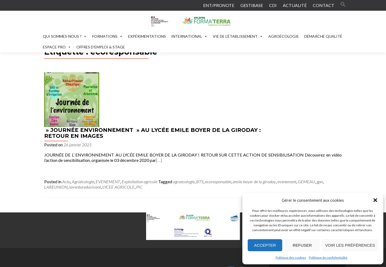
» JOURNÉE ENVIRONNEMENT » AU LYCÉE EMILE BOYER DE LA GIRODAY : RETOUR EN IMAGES (211, 78)
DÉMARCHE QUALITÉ (323, 36)
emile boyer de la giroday (313, 126)
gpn (86, 132)
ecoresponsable (277, 126)
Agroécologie (142, 126)
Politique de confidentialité (328, 257)
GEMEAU (73, 132)
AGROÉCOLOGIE (283, 36)
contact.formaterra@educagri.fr (154, 224)
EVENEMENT (167, 126)
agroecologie (243, 126)
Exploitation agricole (198, 126)
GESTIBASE (251, 5)
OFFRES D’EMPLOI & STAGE (100, 47)
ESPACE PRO (57, 47)
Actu (125, 126)
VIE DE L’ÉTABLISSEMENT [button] (238, 36)
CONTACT (323, 5)
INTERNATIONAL (189, 36)
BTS (258, 126)
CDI (273, 5)
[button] (375, 200)
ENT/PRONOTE (218, 5)
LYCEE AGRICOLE (165, 132)
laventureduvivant (132, 132)
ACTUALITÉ (295, 5)
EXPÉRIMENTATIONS (147, 36)
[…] (291, 105)
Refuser (302, 245)
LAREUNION (102, 132)
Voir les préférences (350, 245)
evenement (53, 132)
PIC (186, 132)
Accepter (265, 245)
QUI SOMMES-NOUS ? (65, 36)
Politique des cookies (291, 257)
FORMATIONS (107, 36)
